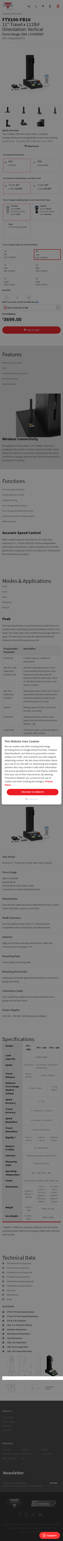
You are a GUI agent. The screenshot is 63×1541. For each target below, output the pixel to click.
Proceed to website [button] (32, 792)
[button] (31, 799)
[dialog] (31, 770)
